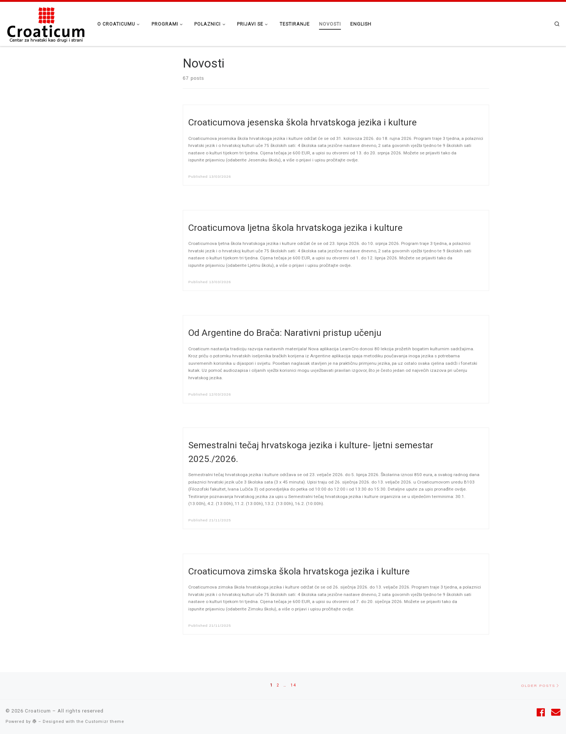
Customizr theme (104, 721)
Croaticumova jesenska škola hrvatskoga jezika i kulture (302, 122)
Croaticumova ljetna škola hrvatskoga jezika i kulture (295, 227)
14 (293, 684)
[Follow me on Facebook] (541, 713)
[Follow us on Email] (555, 713)
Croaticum (38, 711)
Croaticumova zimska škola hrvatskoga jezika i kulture (299, 571)
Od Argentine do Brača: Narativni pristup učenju (284, 332)
